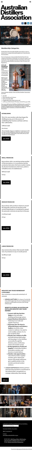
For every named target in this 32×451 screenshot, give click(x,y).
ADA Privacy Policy (15, 439)
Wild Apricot (19, 449)
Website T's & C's (16, 440)
